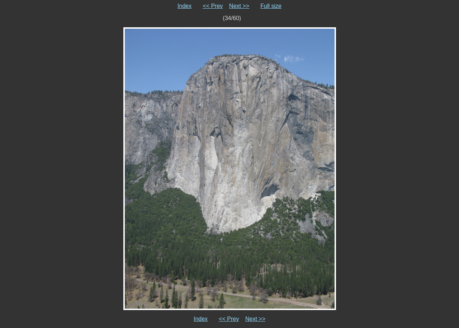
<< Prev (213, 6)
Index (184, 6)
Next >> (239, 6)
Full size (270, 6)
